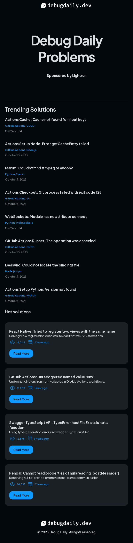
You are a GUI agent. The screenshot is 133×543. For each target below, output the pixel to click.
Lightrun (79, 75)
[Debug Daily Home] (66, 6)
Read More (21, 353)
